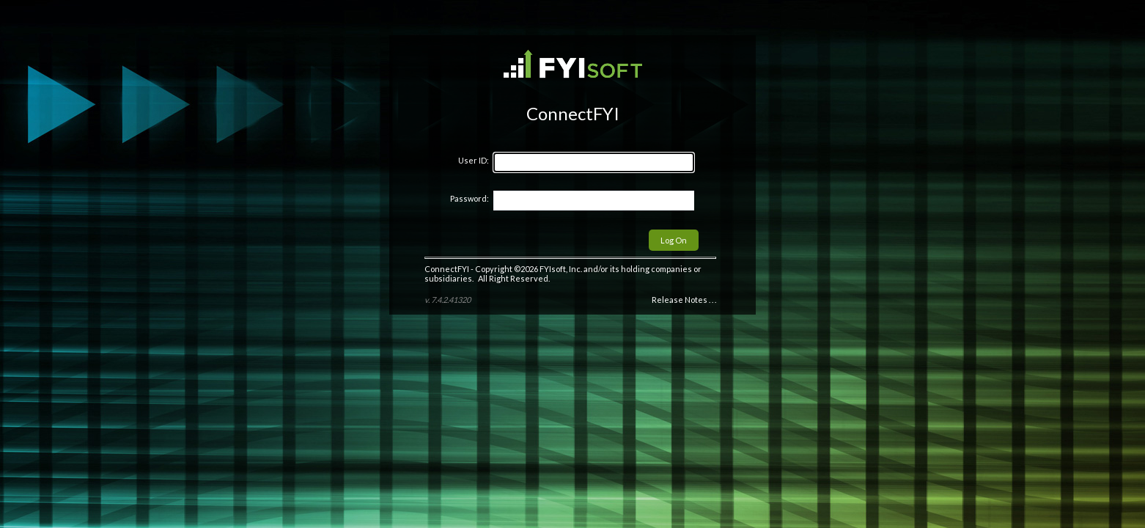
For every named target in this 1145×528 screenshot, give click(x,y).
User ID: (473, 160)
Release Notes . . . (684, 299)
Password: (469, 198)
